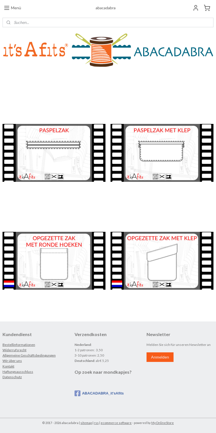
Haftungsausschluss (18, 371)
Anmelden (160, 357)
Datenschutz (12, 377)
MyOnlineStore (162, 423)
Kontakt (8, 366)
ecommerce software (116, 423)
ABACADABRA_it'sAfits (99, 393)
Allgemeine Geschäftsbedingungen (29, 355)
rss (96, 423)
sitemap (86, 423)
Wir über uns (12, 361)
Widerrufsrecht (14, 350)
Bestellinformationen (19, 345)
